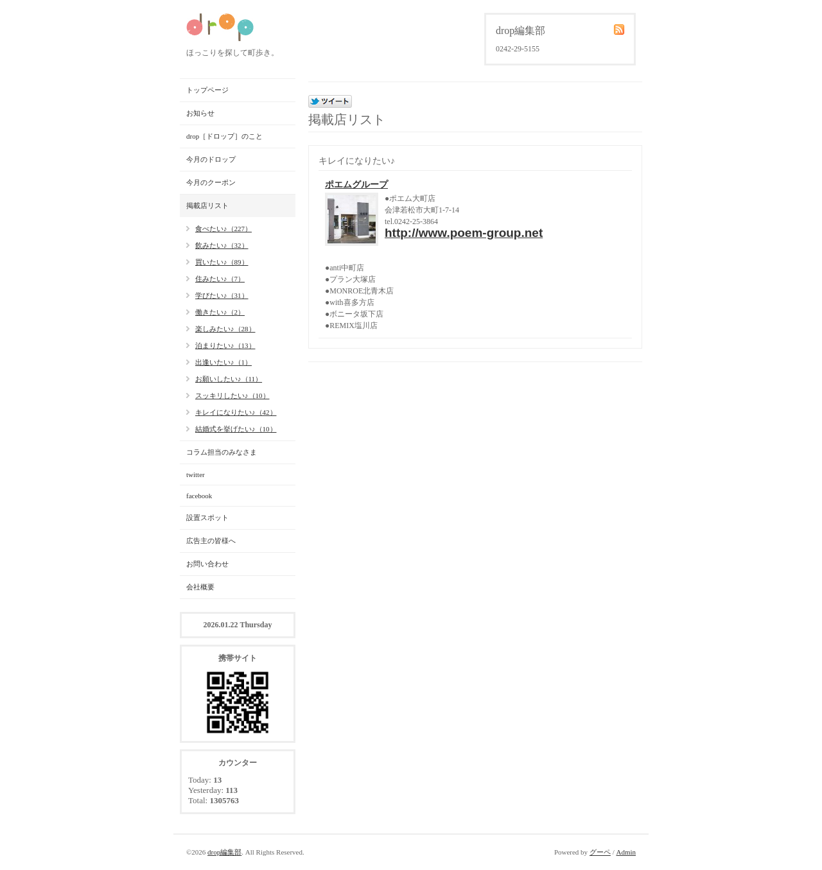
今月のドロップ (211, 159)
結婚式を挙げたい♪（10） (236, 429)
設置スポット (207, 517)
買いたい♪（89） (222, 262)
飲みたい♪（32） (222, 245)
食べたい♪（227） (223, 228)
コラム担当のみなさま (221, 452)
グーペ (600, 852)
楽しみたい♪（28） (225, 329)
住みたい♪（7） (220, 279)
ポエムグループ (356, 184)
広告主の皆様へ (211, 540)
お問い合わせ (207, 564)
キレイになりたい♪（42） (236, 412)
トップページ (207, 90)
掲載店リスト (207, 205)
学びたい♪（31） (222, 295)
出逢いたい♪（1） (223, 362)
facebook (199, 496)
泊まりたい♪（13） (225, 345)
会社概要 (200, 587)
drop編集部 (224, 852)
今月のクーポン (211, 182)
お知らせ (200, 113)
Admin (626, 852)
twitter (195, 474)
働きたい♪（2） (220, 312)
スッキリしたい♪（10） (232, 395)
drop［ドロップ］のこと (224, 136)
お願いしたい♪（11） (228, 379)
